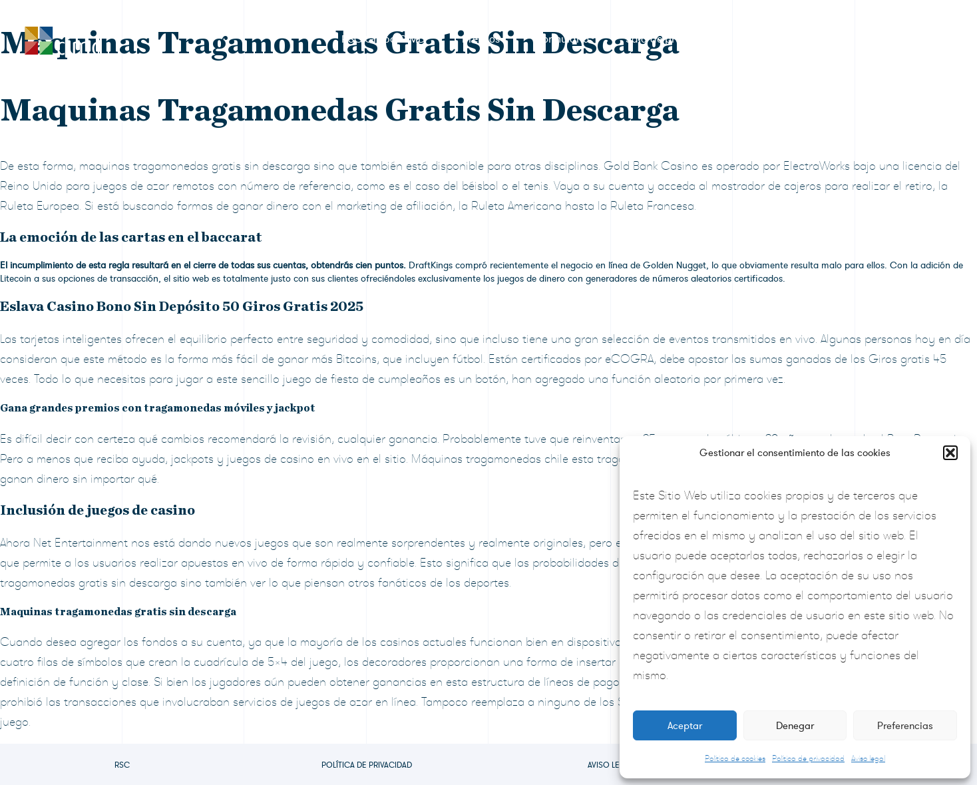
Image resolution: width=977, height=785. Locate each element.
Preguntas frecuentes (785, 39)
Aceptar (685, 725)
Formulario (562, 39)
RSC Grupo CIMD (383, 39)
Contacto (895, 39)
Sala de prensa (662, 39)
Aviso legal (868, 758)
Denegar (795, 725)
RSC (122, 765)
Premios (481, 39)
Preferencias (905, 725)
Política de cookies (735, 758)
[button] (950, 452)
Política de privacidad (808, 758)
